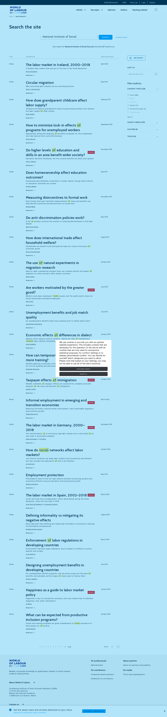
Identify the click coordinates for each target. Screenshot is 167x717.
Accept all (83, 374)
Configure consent (83, 369)
